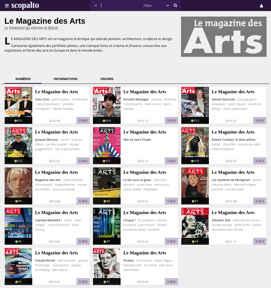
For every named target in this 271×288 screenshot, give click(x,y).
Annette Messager (136, 99)
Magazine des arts (47, 180)
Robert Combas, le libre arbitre (233, 139)
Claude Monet (45, 260)
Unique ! (129, 220)
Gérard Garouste (223, 99)
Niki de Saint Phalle (137, 139)
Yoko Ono (42, 99)
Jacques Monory (46, 139)
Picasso (128, 260)
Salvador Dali (221, 220)
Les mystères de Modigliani (231, 180)
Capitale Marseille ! (48, 220)
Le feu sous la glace (137, 180)
